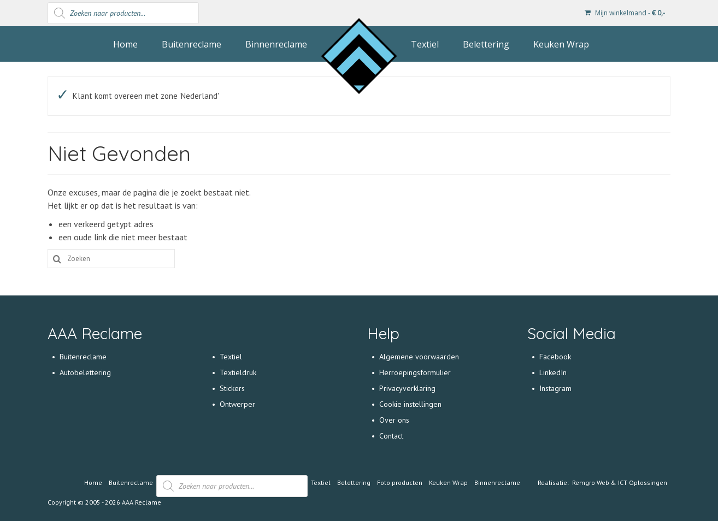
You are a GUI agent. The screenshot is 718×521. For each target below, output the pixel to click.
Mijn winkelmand (625, 12)
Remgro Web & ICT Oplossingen (619, 482)
